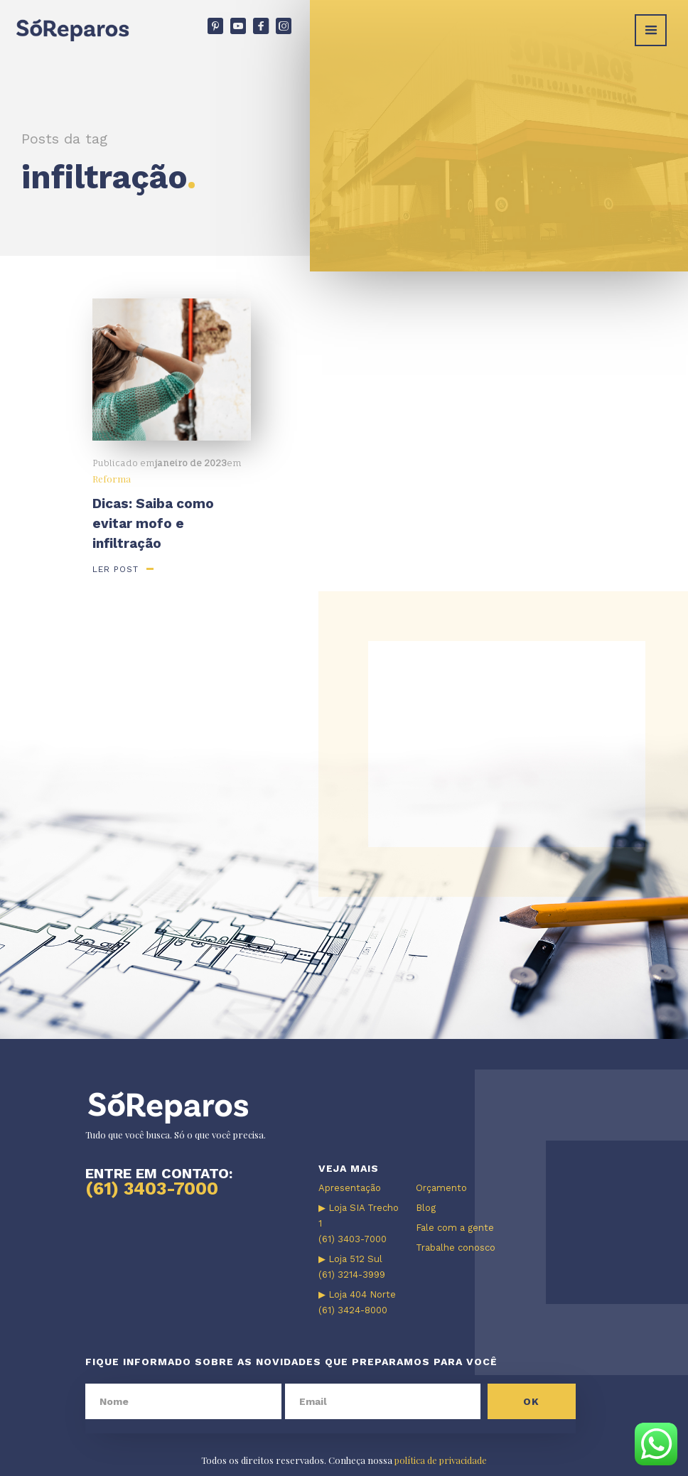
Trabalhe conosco (455, 1247)
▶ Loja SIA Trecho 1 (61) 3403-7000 (358, 1223)
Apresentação (349, 1188)
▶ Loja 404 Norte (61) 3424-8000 (357, 1302)
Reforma (111, 479)
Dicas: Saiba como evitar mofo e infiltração (153, 523)
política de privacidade (440, 1460)
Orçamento (441, 1188)
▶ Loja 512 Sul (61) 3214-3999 (351, 1267)
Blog (426, 1207)
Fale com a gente (455, 1227)
